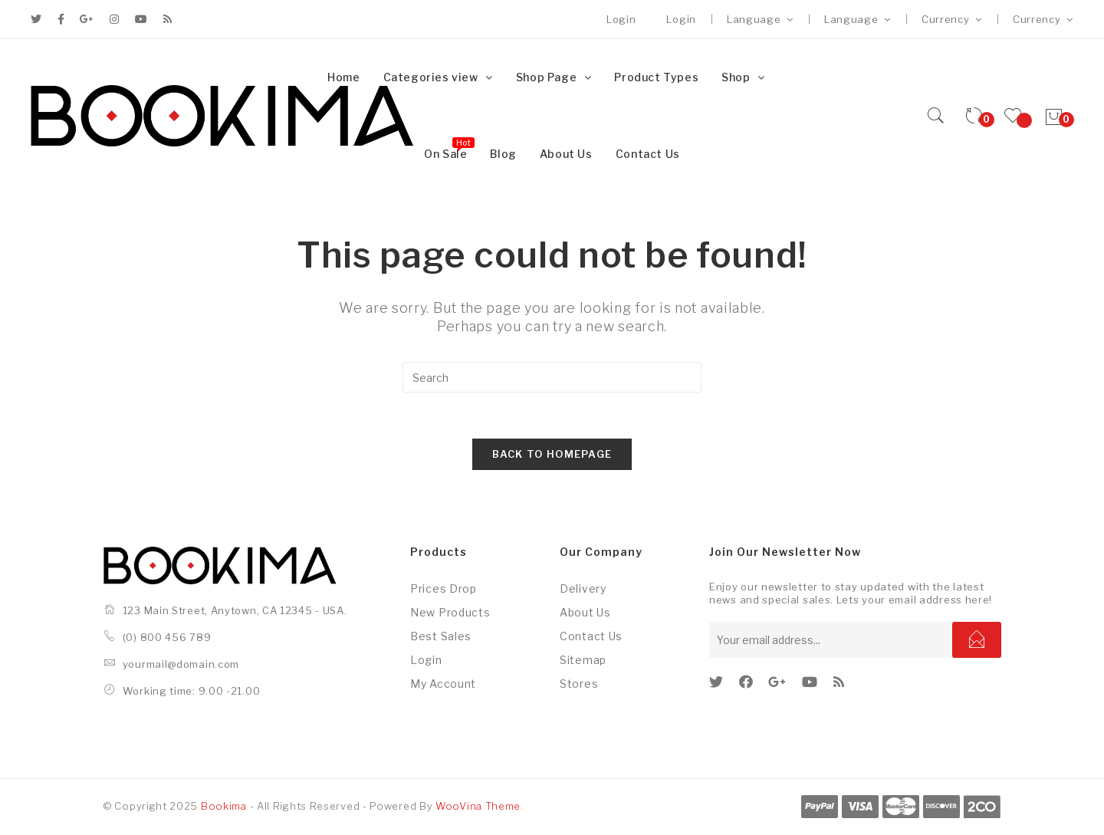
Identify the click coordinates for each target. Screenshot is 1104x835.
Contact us (591, 636)
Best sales (441, 636)
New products (450, 612)
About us (585, 612)
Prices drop (443, 588)
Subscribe (976, 640)
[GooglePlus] (777, 682)
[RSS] (839, 682)
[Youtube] (810, 682)
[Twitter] (716, 682)
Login (621, 19)
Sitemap (583, 659)
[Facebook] (746, 682)
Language (760, 19)
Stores (579, 683)
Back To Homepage (552, 454)
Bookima (224, 806)
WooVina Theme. (479, 806)
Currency (952, 19)
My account (443, 683)
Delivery (583, 588)
